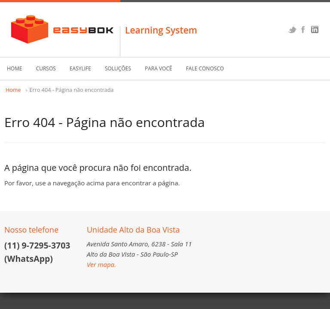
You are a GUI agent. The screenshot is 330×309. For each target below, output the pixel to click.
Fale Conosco (205, 68)
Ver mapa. (101, 264)
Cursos (46, 68)
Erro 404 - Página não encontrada (72, 90)
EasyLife (80, 68)
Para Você (158, 68)
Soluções (118, 68)
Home (14, 68)
